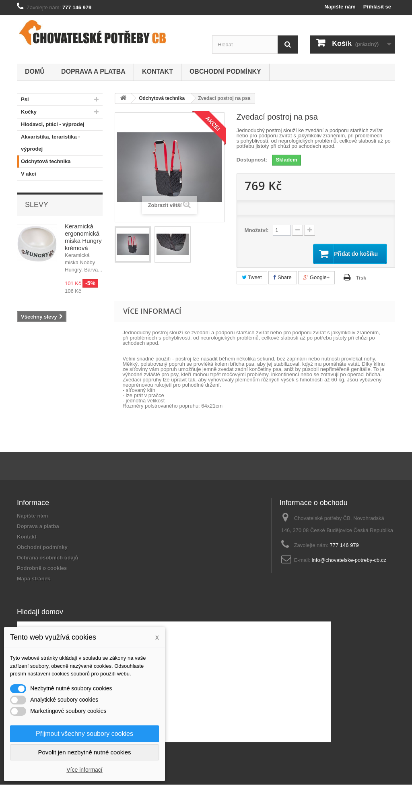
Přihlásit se (377, 7)
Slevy (36, 205)
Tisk (361, 278)
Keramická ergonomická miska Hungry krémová (83, 237)
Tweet (252, 278)
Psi (23, 99)
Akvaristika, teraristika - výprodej (48, 141)
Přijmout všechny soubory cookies (84, 733)
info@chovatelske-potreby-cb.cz (349, 560)
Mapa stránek (33, 579)
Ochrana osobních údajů (47, 558)
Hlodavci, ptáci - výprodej (50, 124)
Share (282, 278)
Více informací (84, 769)
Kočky (27, 112)
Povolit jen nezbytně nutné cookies (84, 752)
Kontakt (157, 71)
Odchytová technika (44, 161)
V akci (26, 174)
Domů (35, 71)
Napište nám (339, 7)
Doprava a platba (93, 71)
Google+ (316, 278)
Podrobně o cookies (42, 568)
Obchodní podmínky (225, 71)
